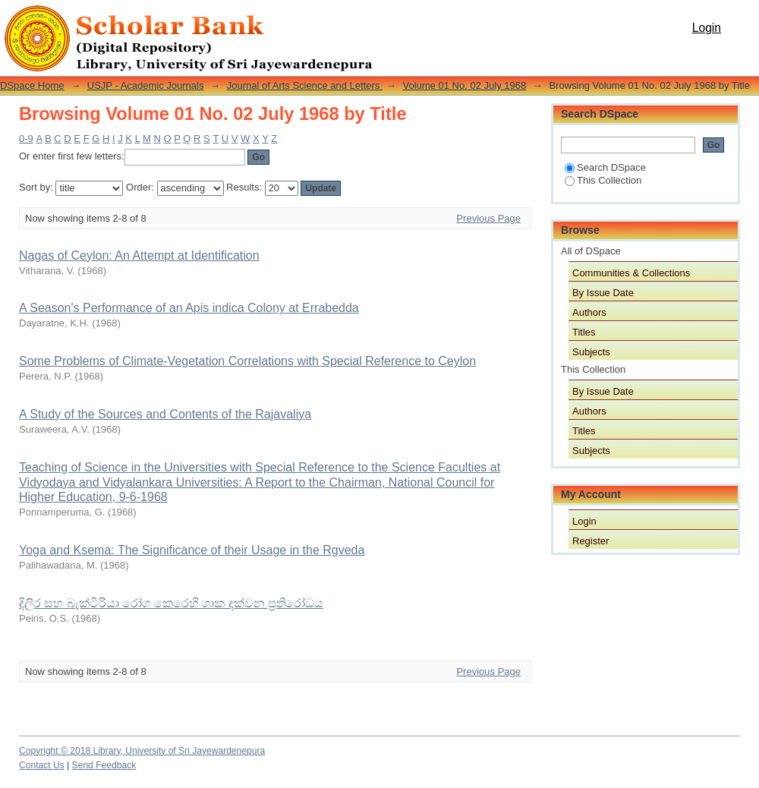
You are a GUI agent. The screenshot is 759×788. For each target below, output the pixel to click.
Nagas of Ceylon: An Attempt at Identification (139, 255)
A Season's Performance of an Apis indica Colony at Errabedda (189, 307)
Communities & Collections (631, 273)
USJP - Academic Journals (145, 85)
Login (706, 27)
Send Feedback (104, 765)
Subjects (591, 352)
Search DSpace (605, 167)
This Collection (603, 180)
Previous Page (488, 218)
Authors (589, 312)
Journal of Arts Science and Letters (305, 85)
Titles (584, 332)
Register (590, 541)
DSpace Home (32, 85)
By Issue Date (603, 292)
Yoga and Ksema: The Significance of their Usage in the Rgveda (191, 550)
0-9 (26, 138)
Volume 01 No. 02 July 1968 (465, 85)
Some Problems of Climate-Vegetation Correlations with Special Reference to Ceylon (247, 361)
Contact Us (42, 765)
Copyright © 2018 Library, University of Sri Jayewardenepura (142, 750)
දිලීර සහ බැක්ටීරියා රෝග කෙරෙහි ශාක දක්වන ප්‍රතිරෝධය (171, 603)
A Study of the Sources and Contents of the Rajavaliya (165, 414)
